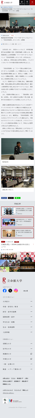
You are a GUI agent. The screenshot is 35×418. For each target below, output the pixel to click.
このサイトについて (8, 390)
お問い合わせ (6, 378)
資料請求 (19, 378)
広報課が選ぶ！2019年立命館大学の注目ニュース (15, 246)
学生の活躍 (11, 249)
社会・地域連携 (9, 327)
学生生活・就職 (9, 322)
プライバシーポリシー (8, 393)
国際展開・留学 (9, 317)
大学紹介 (6, 301)
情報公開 (24, 381)
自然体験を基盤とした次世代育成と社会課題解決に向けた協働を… (24, 210)
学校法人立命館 (7, 381)
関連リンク (25, 390)
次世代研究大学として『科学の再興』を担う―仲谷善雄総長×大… (24, 221)
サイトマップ (17, 390)
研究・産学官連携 (9, 312)
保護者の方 (7, 354)
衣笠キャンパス (8, 44)
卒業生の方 (7, 359)
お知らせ (4, 249)
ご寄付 (26, 378)
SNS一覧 (25, 290)
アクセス (13, 378)
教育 (3, 44)
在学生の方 (7, 349)
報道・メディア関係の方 (12, 369)
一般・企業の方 (9, 364)
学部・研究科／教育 (10, 306)
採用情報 (16, 381)
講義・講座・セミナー (16, 44)
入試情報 (6, 332)
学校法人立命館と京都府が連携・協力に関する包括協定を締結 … (24, 232)
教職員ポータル (7, 384)
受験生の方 (7, 343)
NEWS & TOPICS (8, 7)
